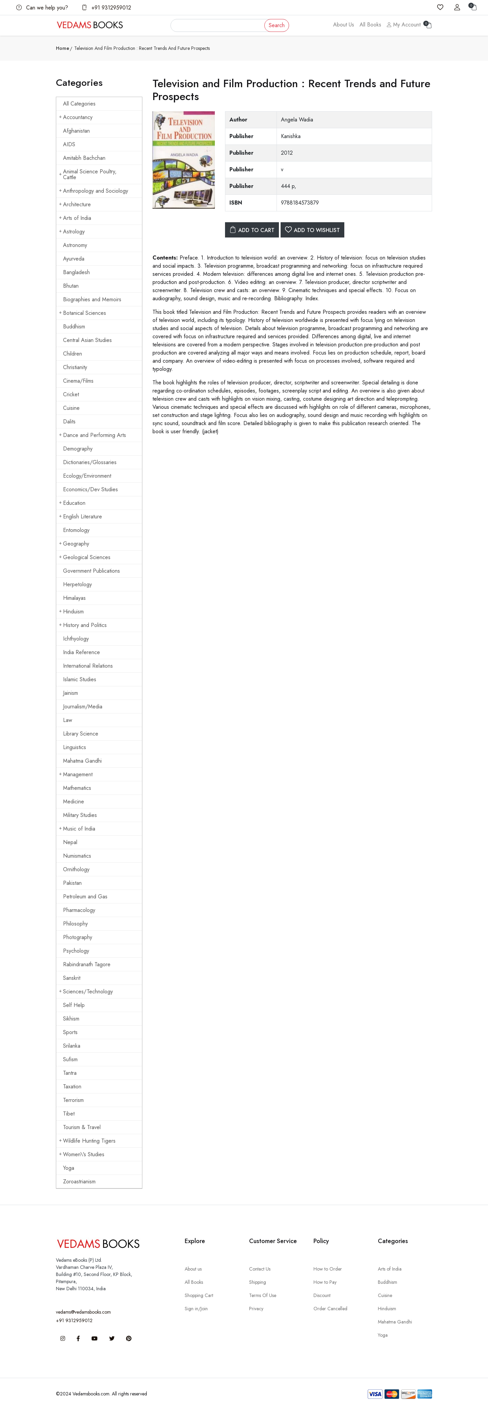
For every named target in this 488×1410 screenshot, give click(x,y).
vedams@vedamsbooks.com (83, 1312)
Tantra (70, 1073)
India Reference (81, 652)
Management (76, 774)
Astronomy (75, 245)
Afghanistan (76, 131)
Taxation (72, 1086)
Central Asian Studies (87, 340)
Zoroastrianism (79, 1181)
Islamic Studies (79, 679)
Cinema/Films (78, 381)
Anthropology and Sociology (93, 191)
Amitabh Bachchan (84, 158)
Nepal (70, 842)
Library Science (80, 734)
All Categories (79, 104)
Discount (321, 1295)
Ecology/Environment (87, 476)
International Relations (88, 666)
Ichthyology (76, 639)
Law (67, 720)
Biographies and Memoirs (92, 299)
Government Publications (91, 571)
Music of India (77, 829)
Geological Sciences (84, 557)
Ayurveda (73, 259)
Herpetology (77, 584)
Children (72, 354)
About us (193, 1268)
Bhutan (71, 286)
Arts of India (75, 218)
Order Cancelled (330, 1308)
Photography (77, 937)
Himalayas (74, 598)
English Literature (80, 516)
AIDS (69, 144)
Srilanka (71, 1046)
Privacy (256, 1308)
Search (277, 25)
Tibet (69, 1114)
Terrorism (73, 1100)
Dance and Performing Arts (92, 435)
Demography (78, 449)
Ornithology (76, 869)
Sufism (70, 1059)
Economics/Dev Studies (90, 489)
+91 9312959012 (106, 8)
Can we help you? (42, 8)
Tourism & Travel (82, 1127)
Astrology (72, 231)
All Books (370, 24)
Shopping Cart (199, 1295)
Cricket (71, 394)
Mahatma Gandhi (82, 761)
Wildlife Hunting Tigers (87, 1141)
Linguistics (74, 747)
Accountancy (76, 117)
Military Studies (80, 815)
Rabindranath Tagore (86, 964)
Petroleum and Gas (85, 896)
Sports (70, 1032)
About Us (343, 24)
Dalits (69, 421)
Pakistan (72, 883)
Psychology (76, 951)
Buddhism (74, 326)
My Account (404, 24)
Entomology (76, 530)
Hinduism (71, 611)
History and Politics (83, 625)
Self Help (74, 1005)
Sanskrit (71, 978)
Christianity (75, 367)
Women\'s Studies (81, 1154)
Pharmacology (79, 910)
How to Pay (325, 1282)
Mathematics (77, 788)
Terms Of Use (262, 1295)
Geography (74, 544)
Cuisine (71, 408)
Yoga (68, 1168)
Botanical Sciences (82, 313)
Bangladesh (76, 272)
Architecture (75, 204)
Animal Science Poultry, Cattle (88, 174)
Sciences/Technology (86, 991)
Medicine (73, 801)
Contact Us (259, 1268)
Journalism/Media (82, 706)
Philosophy (75, 924)
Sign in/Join (196, 1308)
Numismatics (77, 856)
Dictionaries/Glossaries (90, 462)
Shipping (257, 1282)
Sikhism (71, 1019)
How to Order (327, 1268)
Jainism (70, 693)
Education (72, 503)
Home (62, 48)
